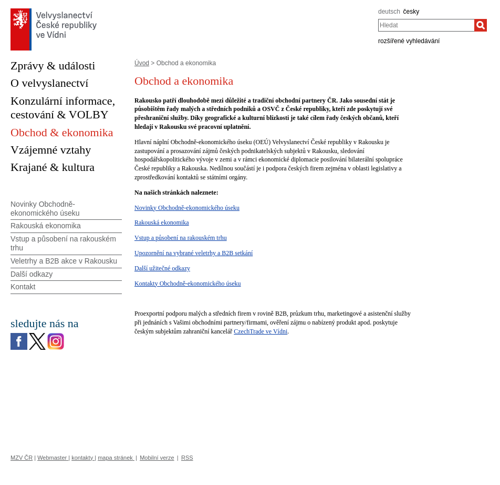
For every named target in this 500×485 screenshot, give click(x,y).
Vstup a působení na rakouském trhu (180, 237)
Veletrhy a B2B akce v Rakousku (64, 261)
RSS (187, 457)
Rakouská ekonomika (161, 222)
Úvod (141, 63)
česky (411, 11)
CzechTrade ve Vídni (260, 331)
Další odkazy (32, 274)
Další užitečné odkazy (162, 268)
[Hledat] (480, 25)
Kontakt (23, 286)
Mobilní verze (157, 457)
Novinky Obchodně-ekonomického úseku (186, 207)
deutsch (389, 11)
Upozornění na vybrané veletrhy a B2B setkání (193, 253)
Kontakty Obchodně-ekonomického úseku (187, 283)
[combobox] (426, 25)
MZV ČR (22, 457)
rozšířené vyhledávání (409, 41)
